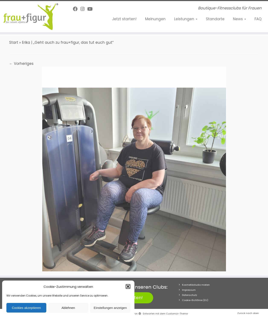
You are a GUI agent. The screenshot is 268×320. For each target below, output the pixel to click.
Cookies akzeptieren (26, 308)
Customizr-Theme (177, 313)
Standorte (215, 19)
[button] (128, 286)
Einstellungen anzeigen (110, 308)
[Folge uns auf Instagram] (83, 9)
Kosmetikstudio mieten (196, 285)
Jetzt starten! (124, 19)
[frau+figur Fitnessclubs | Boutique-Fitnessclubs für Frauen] (31, 16)
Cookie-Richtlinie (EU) (195, 300)
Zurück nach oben (248, 313)
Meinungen (155, 19)
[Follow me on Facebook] (76, 9)
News (239, 19)
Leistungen (185, 19)
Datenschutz (189, 295)
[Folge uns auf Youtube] (91, 9)
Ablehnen (68, 308)
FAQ (258, 19)
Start (13, 42)
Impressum (189, 290)
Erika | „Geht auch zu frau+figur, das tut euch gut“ (68, 42)
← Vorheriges (21, 63)
